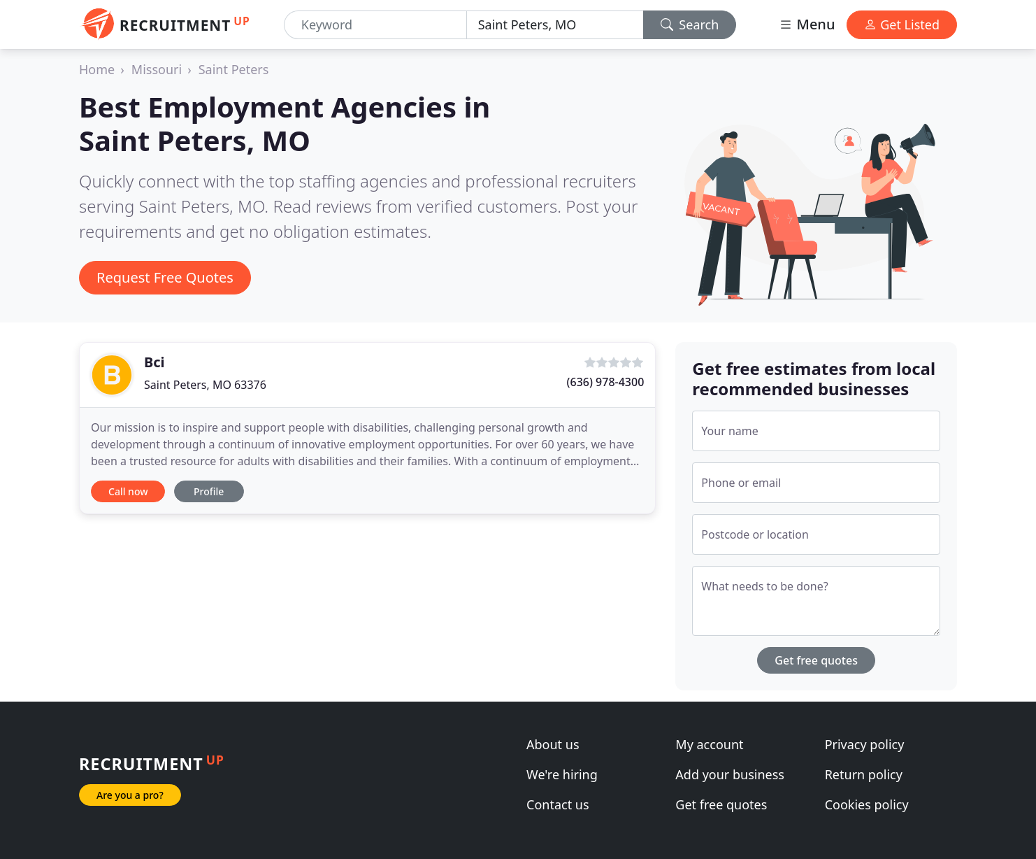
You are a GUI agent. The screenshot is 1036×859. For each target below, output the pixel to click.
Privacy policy (865, 744)
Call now (128, 491)
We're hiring (562, 774)
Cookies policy (867, 804)
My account (709, 744)
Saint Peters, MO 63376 (205, 384)
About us (553, 744)
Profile (209, 491)
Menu (807, 24)
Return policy (863, 774)
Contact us (557, 804)
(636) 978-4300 (606, 382)
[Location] (555, 24)
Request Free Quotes (164, 277)
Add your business (729, 774)
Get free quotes (816, 660)
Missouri (156, 69)
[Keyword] (375, 24)
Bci (154, 362)
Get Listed (902, 24)
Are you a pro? (130, 795)
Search (690, 24)
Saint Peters (234, 69)
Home (97, 69)
